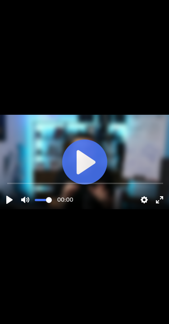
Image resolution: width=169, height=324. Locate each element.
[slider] (43, 200)
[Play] (9, 200)
